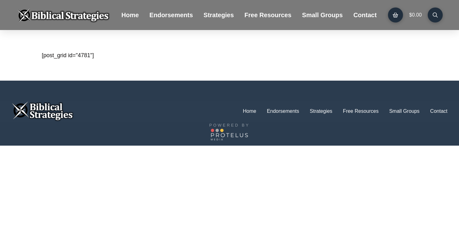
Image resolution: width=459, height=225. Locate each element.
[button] (395, 15)
